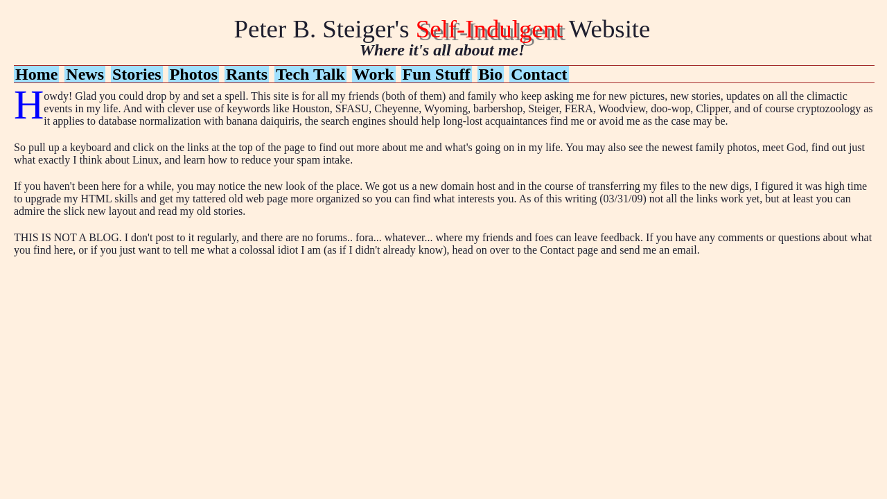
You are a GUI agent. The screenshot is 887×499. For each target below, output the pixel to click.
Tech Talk (310, 74)
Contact (539, 74)
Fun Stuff (437, 74)
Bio (491, 74)
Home (36, 74)
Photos (194, 74)
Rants (246, 74)
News (85, 74)
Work (373, 74)
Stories (136, 74)
